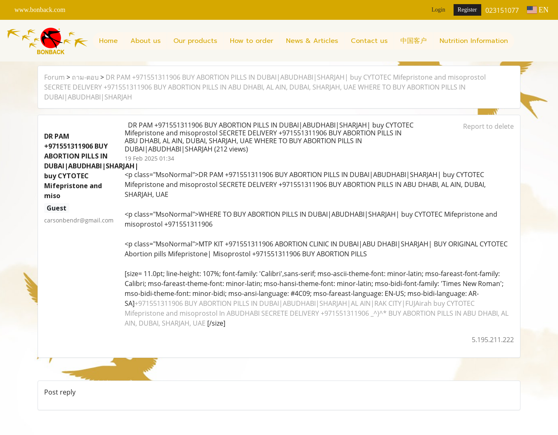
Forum (54, 77)
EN (538, 10)
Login (438, 10)
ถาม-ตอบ (85, 77)
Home (108, 41)
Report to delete (488, 126)
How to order (251, 41)
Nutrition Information (474, 41)
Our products (195, 41)
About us (145, 41)
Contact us (369, 41)
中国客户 (413, 41)
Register (467, 10)
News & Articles (312, 41)
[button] (521, 41)
